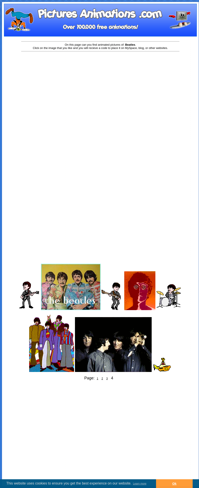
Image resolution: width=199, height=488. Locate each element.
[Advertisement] (52, 108)
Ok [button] (174, 483)
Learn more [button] (139, 483)
